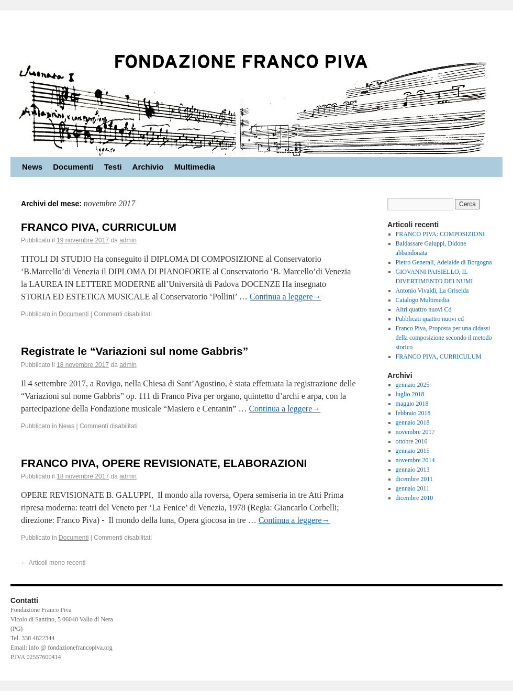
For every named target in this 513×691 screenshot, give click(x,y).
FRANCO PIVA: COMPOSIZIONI (440, 234)
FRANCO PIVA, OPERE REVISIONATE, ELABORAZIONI (164, 463)
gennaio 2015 (413, 450)
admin (128, 240)
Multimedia (194, 166)
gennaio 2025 (413, 384)
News (32, 166)
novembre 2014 (415, 460)
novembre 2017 (415, 432)
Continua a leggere (285, 296)
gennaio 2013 (413, 469)
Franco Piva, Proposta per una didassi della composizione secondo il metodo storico (444, 338)
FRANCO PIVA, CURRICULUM (98, 227)
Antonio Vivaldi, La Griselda (432, 290)
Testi (113, 166)
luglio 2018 (410, 394)
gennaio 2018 (413, 422)
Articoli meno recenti (53, 562)
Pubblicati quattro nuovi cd (430, 318)
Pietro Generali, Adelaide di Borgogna (444, 262)
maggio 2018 (412, 403)
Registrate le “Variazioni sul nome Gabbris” (134, 351)
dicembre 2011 (414, 479)
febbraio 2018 (413, 413)
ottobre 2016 (412, 441)
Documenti (73, 166)
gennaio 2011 (413, 488)
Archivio (148, 166)
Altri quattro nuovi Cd (424, 309)
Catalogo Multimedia (422, 300)
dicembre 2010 (414, 497)
